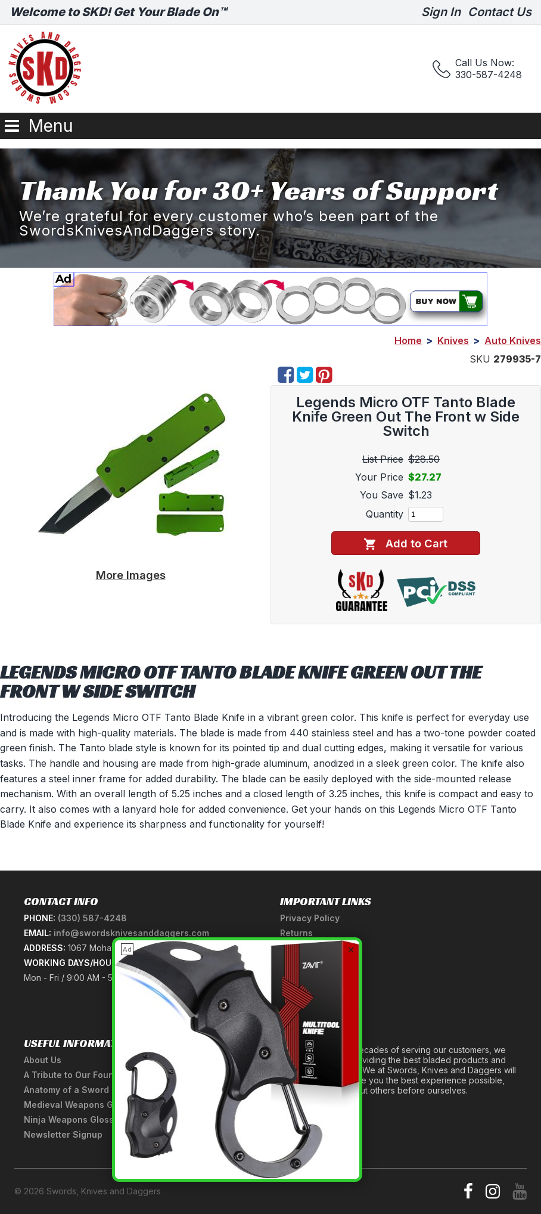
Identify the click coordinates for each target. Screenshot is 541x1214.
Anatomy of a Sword (66, 1090)
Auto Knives (512, 340)
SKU (480, 359)
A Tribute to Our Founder (76, 1075)
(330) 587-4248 (92, 918)
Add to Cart (405, 543)
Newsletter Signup (63, 1134)
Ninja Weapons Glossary (76, 1119)
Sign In (441, 12)
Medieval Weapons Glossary (84, 1105)
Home (408, 340)
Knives (453, 340)
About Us (42, 1060)
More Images (131, 574)
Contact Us (499, 12)
